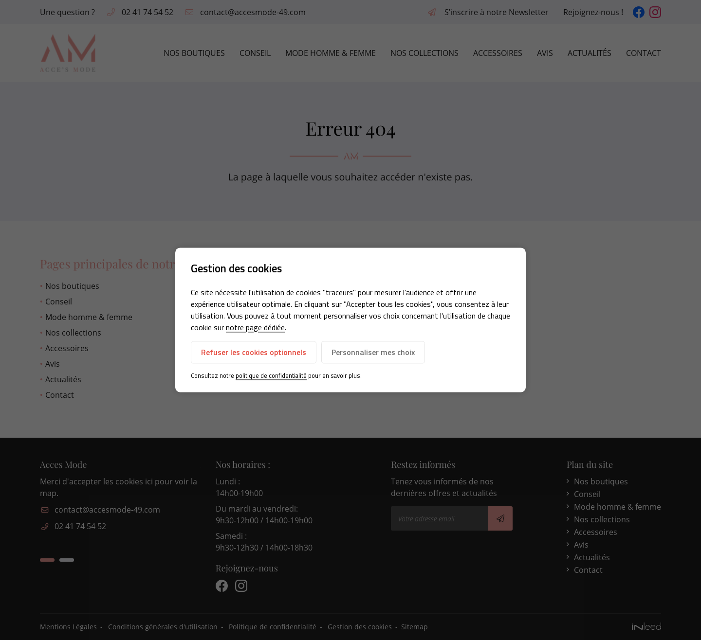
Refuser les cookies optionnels (253, 352)
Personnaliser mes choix (373, 352)
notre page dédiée (255, 327)
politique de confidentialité (271, 375)
